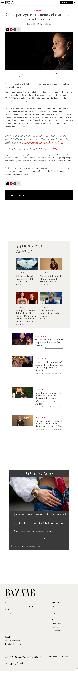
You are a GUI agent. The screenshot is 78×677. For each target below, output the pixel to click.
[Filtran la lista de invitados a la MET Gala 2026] (27, 264)
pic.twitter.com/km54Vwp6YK (43, 142)
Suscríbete (66, 2)
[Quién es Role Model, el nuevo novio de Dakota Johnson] (51, 264)
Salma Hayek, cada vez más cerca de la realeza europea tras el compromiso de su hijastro (49, 366)
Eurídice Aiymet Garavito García (54, 348)
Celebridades (39, 10)
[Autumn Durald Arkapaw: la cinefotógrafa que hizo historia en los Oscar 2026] (22, 420)
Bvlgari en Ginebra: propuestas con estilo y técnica (33, 531)
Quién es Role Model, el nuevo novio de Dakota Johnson (50, 278)
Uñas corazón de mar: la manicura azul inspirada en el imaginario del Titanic (40, 515)
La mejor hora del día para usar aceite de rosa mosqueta (35, 539)
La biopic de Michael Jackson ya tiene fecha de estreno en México (39, 523)
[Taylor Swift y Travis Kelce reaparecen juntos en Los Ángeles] (22, 339)
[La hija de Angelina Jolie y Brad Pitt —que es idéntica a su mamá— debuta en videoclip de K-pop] (27, 298)
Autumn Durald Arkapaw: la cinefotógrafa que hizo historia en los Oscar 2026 (48, 423)
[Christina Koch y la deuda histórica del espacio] (51, 298)
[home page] (10, 2)
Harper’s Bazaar (45, 24)
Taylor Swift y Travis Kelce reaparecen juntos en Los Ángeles (49, 342)
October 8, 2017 (47, 149)
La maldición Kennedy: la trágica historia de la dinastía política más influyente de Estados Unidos (48, 398)
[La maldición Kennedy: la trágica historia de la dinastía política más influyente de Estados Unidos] (22, 392)
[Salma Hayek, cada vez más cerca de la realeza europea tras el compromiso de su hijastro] (22, 361)
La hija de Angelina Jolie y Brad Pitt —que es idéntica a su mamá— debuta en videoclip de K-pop (26, 316)
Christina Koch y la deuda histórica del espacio (50, 313)
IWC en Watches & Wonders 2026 (27, 547)
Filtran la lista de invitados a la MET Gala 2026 (25, 278)
